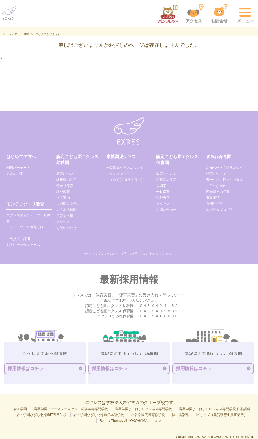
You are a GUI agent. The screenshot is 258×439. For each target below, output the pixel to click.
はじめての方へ (21, 156)
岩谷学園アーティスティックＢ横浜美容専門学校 (71, 409)
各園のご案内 (16, 174)
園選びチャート (18, 168)
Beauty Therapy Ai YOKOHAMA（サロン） (132, 421)
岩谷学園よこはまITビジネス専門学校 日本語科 (214, 409)
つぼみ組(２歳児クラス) (124, 180)
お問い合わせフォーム (23, 245)
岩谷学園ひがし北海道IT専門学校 (42, 415)
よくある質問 (66, 210)
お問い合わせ (66, 228)
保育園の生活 (166, 180)
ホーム (7, 34)
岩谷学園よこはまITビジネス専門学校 (143, 409)
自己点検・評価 (18, 239)
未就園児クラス (68, 204)
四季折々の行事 (218, 192)
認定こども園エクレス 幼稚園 (77, 159)
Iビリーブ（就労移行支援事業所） (221, 415)
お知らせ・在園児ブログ (224, 168)
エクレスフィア (118, 174)
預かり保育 (64, 186)
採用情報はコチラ (25, 368)
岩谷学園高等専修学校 (148, 415)
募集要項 (213, 198)
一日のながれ (216, 186)
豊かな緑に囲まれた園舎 (224, 180)
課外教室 (63, 192)
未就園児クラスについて (124, 168)
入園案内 (63, 198)
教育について (66, 174)
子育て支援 (64, 216)
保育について (216, 174)
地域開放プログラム (221, 210)
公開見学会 (214, 204)
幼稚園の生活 (66, 180)
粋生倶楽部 (180, 415)
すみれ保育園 (218, 156)
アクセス (63, 222)
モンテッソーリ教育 (25, 204)
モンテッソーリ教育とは (24, 227)
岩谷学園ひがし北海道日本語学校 (98, 415)
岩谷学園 (20, 409)
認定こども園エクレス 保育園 (177, 159)
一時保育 (163, 192)
